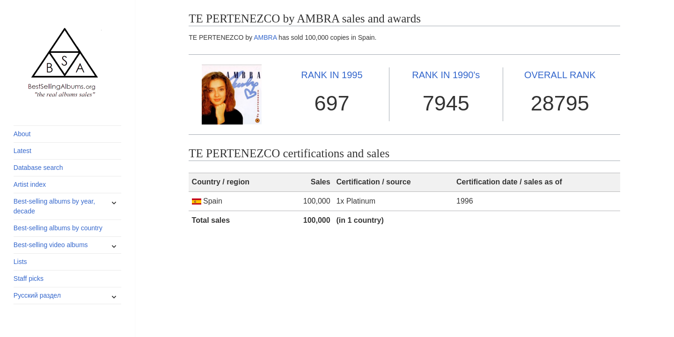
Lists (20, 261)
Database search (38, 167)
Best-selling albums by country (58, 228)
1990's (446, 75)
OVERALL (560, 75)
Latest (22, 150)
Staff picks (29, 278)
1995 (331, 75)
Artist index (30, 184)
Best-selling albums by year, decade (54, 206)
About (22, 134)
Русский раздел (37, 295)
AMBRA (265, 37)
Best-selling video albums (51, 245)
